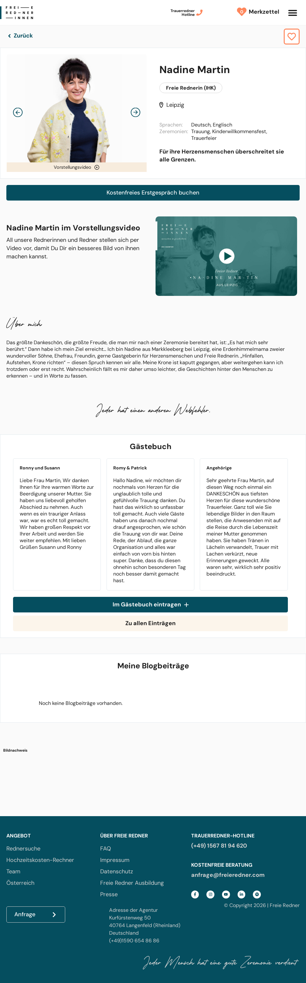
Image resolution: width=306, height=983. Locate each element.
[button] (292, 12)
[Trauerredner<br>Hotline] (199, 13)
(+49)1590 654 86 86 (134, 940)
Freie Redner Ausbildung (132, 883)
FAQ (105, 848)
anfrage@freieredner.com (228, 875)
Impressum (114, 860)
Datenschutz (116, 871)
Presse (109, 894)
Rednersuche (23, 848)
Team (13, 871)
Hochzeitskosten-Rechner (40, 860)
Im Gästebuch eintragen (151, 605)
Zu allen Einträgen (150, 623)
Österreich (20, 883)
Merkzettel (262, 12)
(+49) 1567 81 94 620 (219, 846)
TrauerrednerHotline (182, 12)
